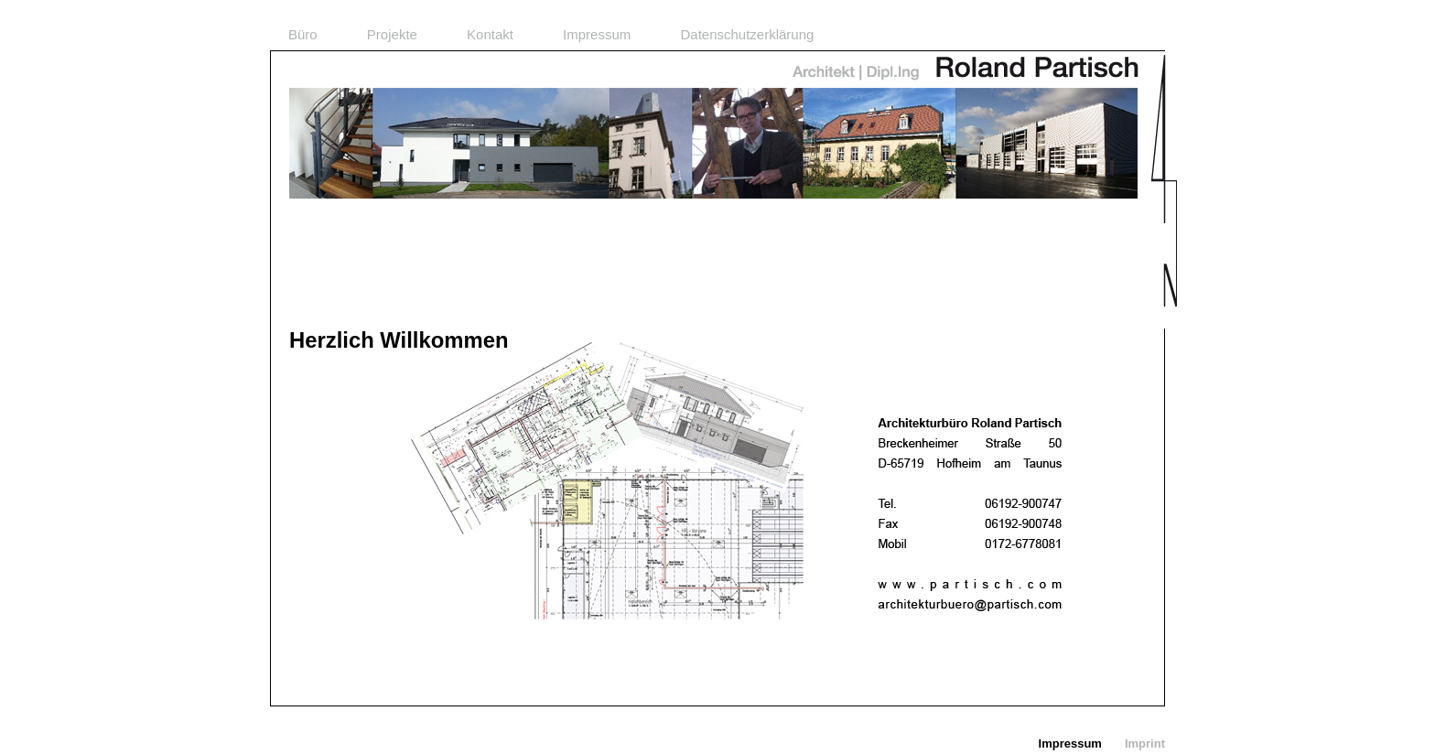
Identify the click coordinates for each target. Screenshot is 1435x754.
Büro (303, 34)
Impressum (597, 34)
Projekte (392, 34)
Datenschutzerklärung (747, 34)
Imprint (1145, 743)
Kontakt (490, 34)
